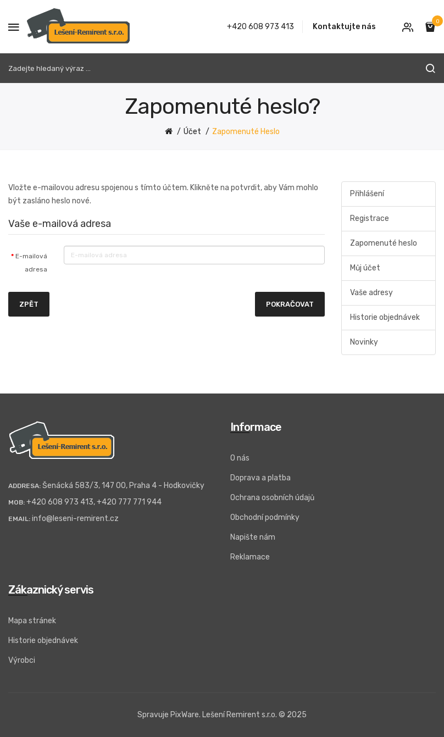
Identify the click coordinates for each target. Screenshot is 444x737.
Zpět (28, 304)
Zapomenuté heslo (246, 131)
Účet (192, 131)
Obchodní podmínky (264, 517)
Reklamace (250, 557)
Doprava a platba (260, 478)
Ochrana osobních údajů (272, 497)
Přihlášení (367, 193)
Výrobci (21, 660)
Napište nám (252, 537)
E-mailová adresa (31, 262)
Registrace (369, 218)
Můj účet (365, 268)
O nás (239, 458)
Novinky (364, 342)
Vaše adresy (371, 292)
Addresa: (24, 486)
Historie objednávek (385, 317)
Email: (19, 519)
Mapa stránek (32, 620)
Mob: (16, 502)
